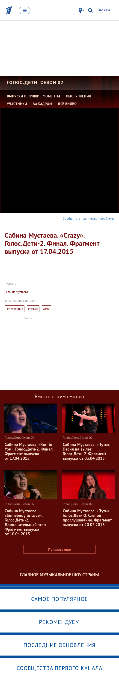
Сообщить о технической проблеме (88, 219)
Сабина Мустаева (17, 292)
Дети (46, 309)
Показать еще (59, 549)
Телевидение (14, 309)
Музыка (33, 309)
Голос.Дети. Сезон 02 (35, 82)
